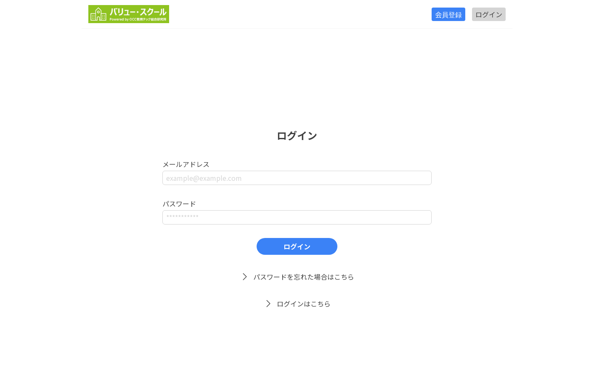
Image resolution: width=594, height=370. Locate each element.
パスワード (179, 203)
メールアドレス (185, 164)
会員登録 (448, 14)
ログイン (488, 14)
